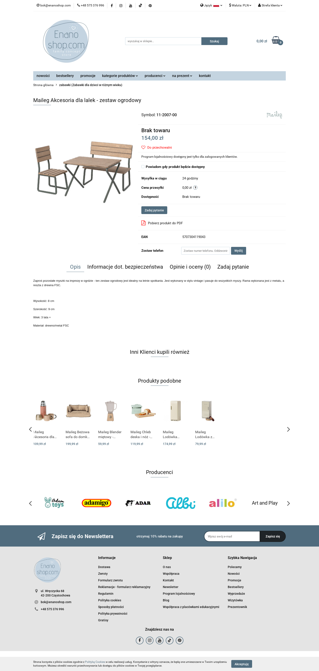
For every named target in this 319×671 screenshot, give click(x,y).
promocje (87, 76)
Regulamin (105, 593)
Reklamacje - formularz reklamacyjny (124, 587)
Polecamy (235, 567)
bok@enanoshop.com (56, 602)
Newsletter (170, 587)
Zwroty (103, 573)
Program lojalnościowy (179, 593)
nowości (43, 76)
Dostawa (104, 567)
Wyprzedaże (236, 593)
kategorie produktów (120, 76)
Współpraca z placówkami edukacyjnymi (191, 607)
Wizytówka (235, 600)
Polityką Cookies (95, 661)
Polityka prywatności (112, 613)
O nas (167, 567)
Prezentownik (237, 607)
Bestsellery (236, 587)
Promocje (234, 580)
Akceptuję (242, 664)
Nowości (234, 573)
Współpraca (171, 573)
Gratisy (103, 620)
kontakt (205, 76)
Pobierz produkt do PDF (162, 222)
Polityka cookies (109, 600)
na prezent (182, 76)
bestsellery (65, 76)
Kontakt (168, 580)
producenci (155, 76)
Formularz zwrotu (110, 580)
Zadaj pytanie (154, 210)
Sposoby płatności (111, 607)
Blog (166, 600)
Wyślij (238, 250)
